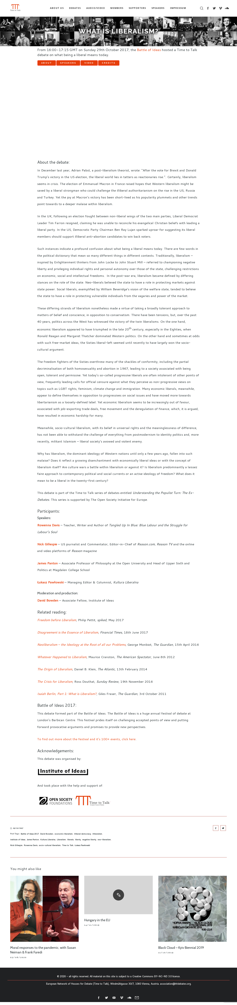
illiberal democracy (82, 837)
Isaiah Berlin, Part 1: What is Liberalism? (66, 697)
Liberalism (61, 842)
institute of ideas (17, 842)
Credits (140, 64)
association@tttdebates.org (175, 987)
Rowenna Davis (30, 848)
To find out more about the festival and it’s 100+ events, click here (86, 742)
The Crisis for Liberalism (54, 684)
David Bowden (46, 837)
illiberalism (97, 837)
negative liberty (89, 842)
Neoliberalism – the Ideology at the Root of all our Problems (81, 647)
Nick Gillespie (16, 848)
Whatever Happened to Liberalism (61, 660)
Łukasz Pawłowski (82, 848)
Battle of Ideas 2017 (30, 837)
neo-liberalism (104, 842)
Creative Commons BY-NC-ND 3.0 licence (156, 979)
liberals (70, 842)
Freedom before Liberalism (56, 623)
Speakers (82, 64)
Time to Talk (67, 848)
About (51, 64)
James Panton (33, 842)
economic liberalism (64, 837)
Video (111, 64)
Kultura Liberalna (47, 842)
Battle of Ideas (149, 49)
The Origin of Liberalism (54, 672)
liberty (78, 842)
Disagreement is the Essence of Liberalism (67, 635)
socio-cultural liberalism (50, 848)
